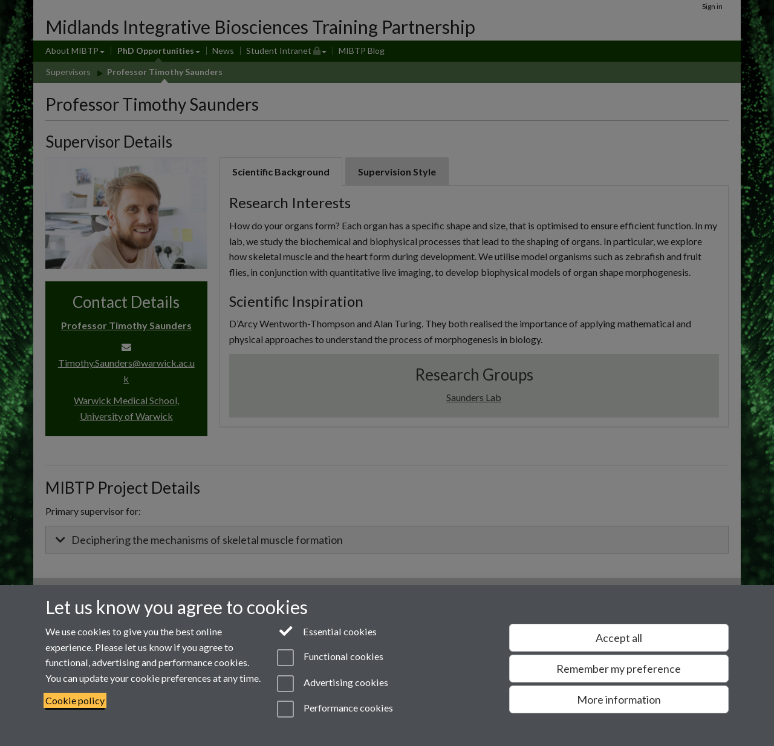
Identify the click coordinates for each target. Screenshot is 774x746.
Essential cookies (327, 630)
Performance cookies (334, 709)
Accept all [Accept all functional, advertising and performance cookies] (619, 637)
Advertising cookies (332, 683)
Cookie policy (75, 700)
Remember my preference (618, 668)
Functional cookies (330, 657)
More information (619, 699)
